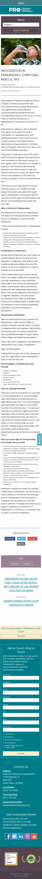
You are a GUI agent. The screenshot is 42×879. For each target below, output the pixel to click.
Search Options (21, 30)
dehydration (15, 564)
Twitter (16, 824)
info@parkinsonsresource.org (16, 805)
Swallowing (27, 564)
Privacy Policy (27, 874)
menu (21, 2)
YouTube (32, 824)
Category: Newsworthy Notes (11, 91)
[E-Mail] (21, 544)
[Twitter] (21, 539)
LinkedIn (23, 824)
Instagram (16, 827)
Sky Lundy (25, 876)
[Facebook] (10, 539)
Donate (21, 636)
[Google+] (32, 539)
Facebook (7, 824)
